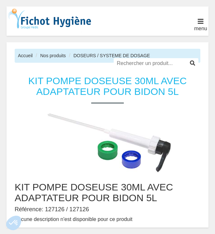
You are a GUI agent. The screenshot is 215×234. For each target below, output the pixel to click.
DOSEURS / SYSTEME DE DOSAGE (111, 55)
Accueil (25, 55)
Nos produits (53, 55)
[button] (14, 223)
